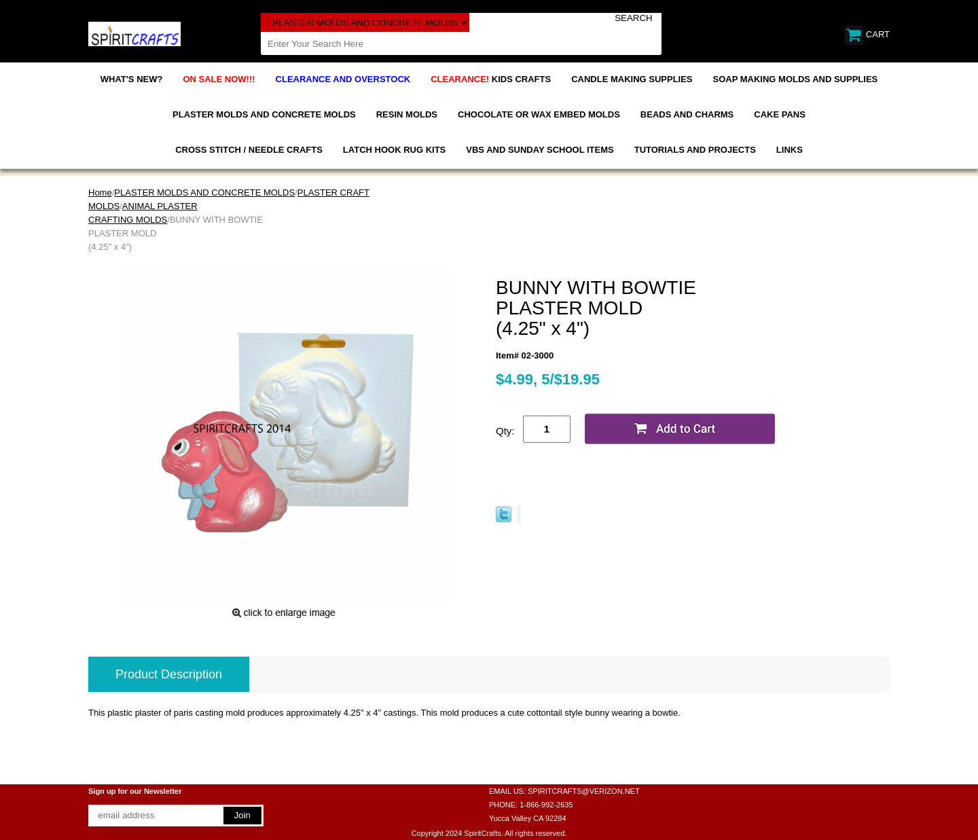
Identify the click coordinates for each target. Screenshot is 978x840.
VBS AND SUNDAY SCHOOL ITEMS (539, 150)
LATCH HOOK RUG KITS (394, 150)
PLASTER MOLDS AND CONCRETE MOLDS (264, 114)
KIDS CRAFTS (491, 79)
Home (100, 192)
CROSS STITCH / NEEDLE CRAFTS (249, 150)
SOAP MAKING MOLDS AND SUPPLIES (795, 79)
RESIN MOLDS (406, 114)
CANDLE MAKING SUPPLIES (631, 79)
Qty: (505, 431)
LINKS (789, 150)
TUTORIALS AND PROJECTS (695, 150)
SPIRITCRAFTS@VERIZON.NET (584, 791)
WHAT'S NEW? (132, 79)
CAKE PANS (779, 114)
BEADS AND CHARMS (687, 114)
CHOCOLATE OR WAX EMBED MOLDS (539, 114)
